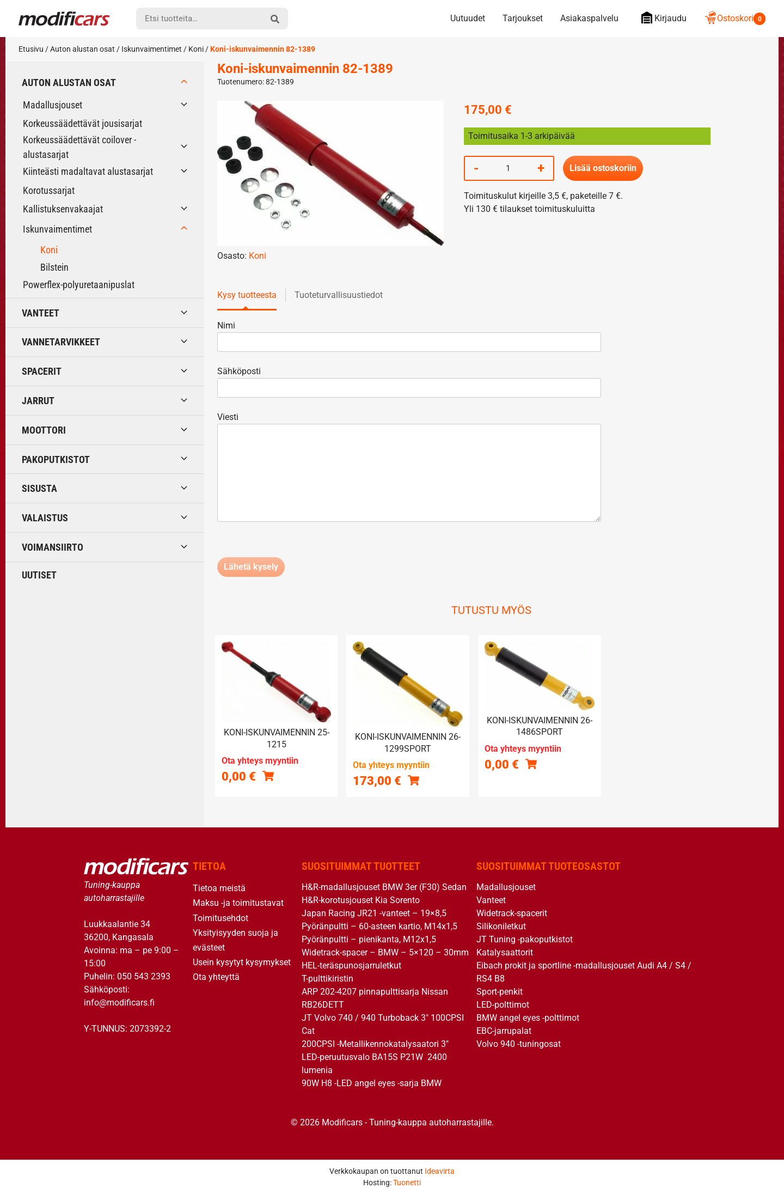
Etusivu (31, 49)
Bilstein (54, 267)
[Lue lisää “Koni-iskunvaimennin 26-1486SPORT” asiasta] (531, 763)
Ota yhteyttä (216, 977)
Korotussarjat (49, 190)
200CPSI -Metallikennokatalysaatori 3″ (375, 1044)
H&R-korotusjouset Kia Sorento (361, 900)
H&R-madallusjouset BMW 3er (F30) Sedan (384, 887)
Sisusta (39, 488)
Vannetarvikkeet (61, 342)
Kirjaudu (661, 17)
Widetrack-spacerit (511, 913)
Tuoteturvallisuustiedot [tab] (339, 295)
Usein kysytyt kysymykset (242, 962)
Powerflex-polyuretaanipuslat (78, 284)
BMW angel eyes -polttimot (527, 1018)
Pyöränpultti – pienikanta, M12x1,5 (369, 939)
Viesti (409, 468)
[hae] (275, 18)
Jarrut (38, 400)
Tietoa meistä (219, 888)
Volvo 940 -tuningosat (518, 1044)
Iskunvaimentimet (151, 49)
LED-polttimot (502, 1005)
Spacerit (42, 371)
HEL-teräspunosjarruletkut (351, 965)
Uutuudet (467, 18)
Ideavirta (440, 1171)
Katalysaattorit (504, 952)
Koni (196, 49)
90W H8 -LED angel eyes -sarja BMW (372, 1083)
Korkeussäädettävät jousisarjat (82, 123)
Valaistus (45, 517)
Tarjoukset (523, 18)
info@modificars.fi (119, 1002)
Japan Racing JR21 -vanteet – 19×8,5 (374, 913)
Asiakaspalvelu (589, 18)
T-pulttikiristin (327, 978)
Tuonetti (407, 1182)
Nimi (409, 333)
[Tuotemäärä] (508, 168)
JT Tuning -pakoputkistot (524, 939)
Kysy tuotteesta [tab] (247, 295)
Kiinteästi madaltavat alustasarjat (88, 171)
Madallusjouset (52, 105)
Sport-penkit (499, 991)
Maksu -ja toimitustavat (238, 903)
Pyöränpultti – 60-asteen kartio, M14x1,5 (379, 926)
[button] (413, 780)
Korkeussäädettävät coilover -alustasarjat (79, 147)
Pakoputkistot (56, 459)
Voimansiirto (52, 547)
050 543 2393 (143, 976)
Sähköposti (409, 379)
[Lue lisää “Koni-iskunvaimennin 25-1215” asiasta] (268, 776)
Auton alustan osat (82, 49)
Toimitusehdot (220, 918)
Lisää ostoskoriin (602, 168)
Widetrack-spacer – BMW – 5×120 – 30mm (385, 952)
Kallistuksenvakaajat (63, 209)
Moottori (44, 430)
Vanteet (40, 313)
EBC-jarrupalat (503, 1031)
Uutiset (39, 575)
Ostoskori (734, 18)
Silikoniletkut (501, 926)
